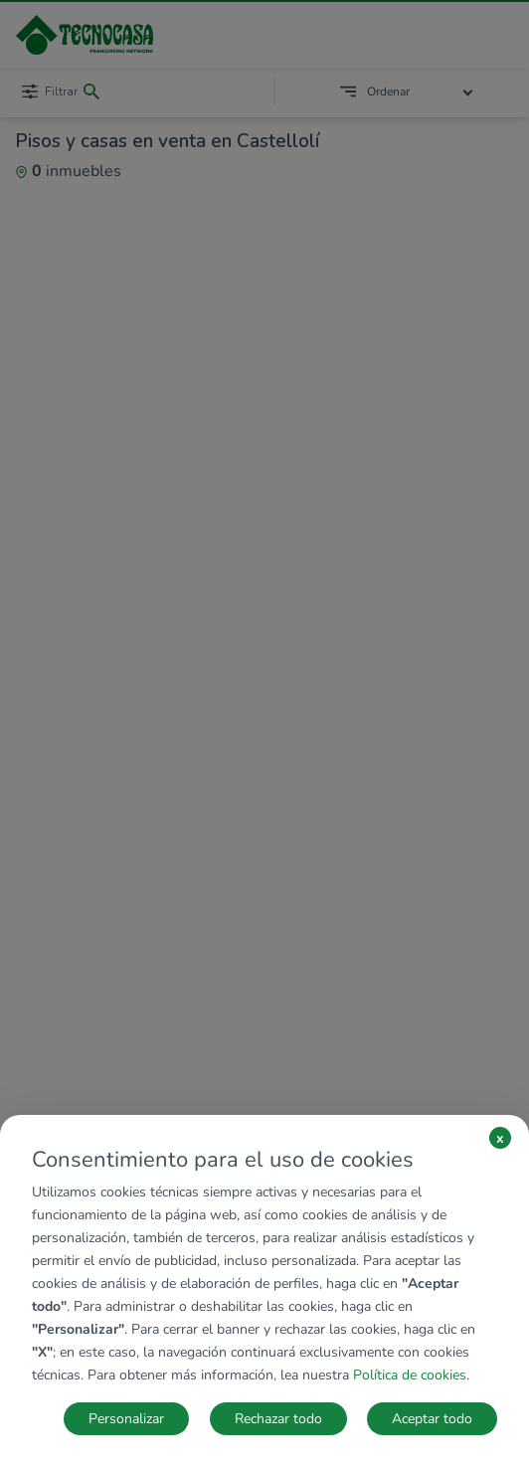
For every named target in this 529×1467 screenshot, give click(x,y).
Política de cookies (409, 1375)
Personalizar (126, 1418)
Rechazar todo (278, 1418)
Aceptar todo (432, 1418)
